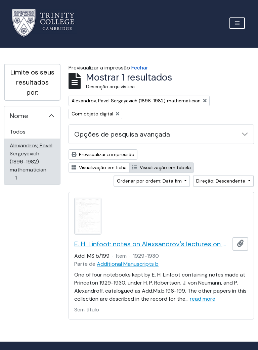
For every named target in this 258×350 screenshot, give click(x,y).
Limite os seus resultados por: (32, 82)
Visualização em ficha (99, 167)
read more (202, 298)
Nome (19, 115)
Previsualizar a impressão (103, 154)
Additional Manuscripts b (128, 263)
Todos (18, 131)
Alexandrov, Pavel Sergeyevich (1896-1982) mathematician (30, 161)
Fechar (139, 67)
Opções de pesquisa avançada (122, 134)
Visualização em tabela (161, 167)
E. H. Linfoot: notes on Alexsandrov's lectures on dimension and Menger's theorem (152, 244)
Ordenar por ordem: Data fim (150, 181)
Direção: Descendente (221, 181)
